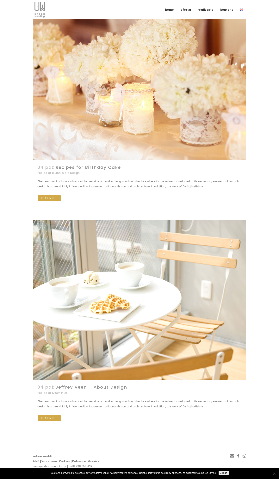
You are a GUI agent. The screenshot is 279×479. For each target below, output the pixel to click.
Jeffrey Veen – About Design (91, 387)
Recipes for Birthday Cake (88, 167)
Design (75, 173)
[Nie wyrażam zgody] (274, 474)
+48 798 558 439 (80, 466)
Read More (49, 198)
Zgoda (223, 472)
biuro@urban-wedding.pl (49, 466)
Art (67, 173)
